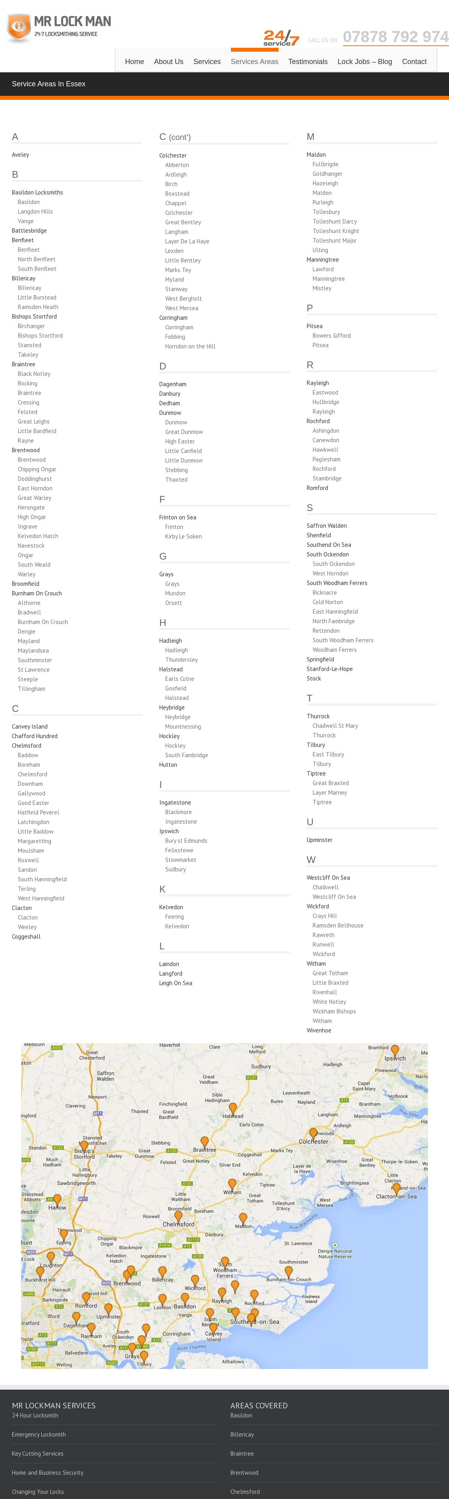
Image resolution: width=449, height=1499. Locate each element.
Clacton (22, 908)
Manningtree (323, 259)
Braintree (23, 364)
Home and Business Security (47, 1472)
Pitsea (315, 326)
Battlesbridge (29, 230)
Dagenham (172, 384)
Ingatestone (175, 802)
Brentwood (26, 450)
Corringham (173, 317)
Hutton (168, 764)
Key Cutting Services (38, 1453)
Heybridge (172, 707)
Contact (414, 62)
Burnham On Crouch (37, 593)
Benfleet (23, 240)
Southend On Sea (329, 544)
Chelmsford (26, 745)
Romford (317, 488)
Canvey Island (30, 726)
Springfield (320, 659)
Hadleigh (170, 640)
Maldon (316, 154)
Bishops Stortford (34, 316)
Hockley (169, 736)
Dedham (169, 403)
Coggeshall (26, 936)
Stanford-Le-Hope (330, 669)
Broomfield (25, 583)
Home (134, 62)
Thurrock (318, 716)
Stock (314, 678)
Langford (170, 973)
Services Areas (255, 62)
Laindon (169, 964)
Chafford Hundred (35, 736)
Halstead (171, 669)
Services (207, 62)
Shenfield (319, 535)
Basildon (241, 1415)
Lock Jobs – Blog (365, 62)
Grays (166, 574)
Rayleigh (318, 383)
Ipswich (169, 831)
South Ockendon (328, 554)
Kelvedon (171, 907)
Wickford (318, 906)
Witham (316, 963)
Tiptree (316, 773)
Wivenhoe (319, 1030)
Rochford (318, 421)
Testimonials (308, 62)
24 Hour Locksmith (35, 1415)
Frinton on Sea (177, 517)
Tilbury (316, 745)
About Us (169, 62)
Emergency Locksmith (39, 1434)
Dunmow (170, 412)
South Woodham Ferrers (337, 583)
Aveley (20, 154)
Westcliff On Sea (328, 877)
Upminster (320, 840)
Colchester (173, 155)
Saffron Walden (327, 525)
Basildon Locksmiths (37, 192)
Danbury (169, 393)
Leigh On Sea (175, 983)
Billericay (23, 278)
